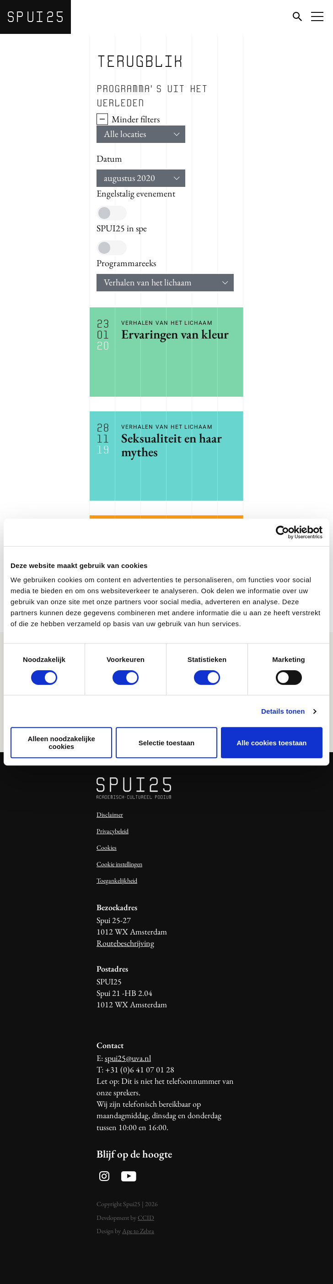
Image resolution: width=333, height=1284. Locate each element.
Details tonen (283, 711)
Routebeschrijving (125, 943)
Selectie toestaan (167, 743)
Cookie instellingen (119, 864)
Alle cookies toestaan (271, 743)
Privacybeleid (113, 831)
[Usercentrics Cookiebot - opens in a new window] (282, 532)
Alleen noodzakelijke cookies (61, 742)
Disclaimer (110, 814)
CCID (146, 1217)
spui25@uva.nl (128, 1058)
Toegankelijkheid (117, 880)
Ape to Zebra (138, 1231)
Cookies (107, 847)
